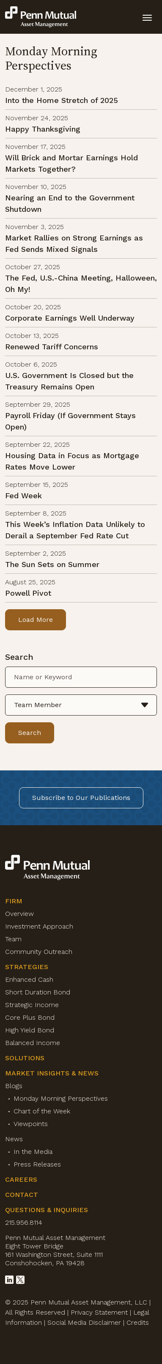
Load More (35, 620)
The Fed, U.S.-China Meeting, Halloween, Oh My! (81, 283)
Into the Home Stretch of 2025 (61, 100)
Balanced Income (32, 1043)
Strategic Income (32, 1005)
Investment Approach (39, 926)
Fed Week (23, 495)
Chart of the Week (42, 1111)
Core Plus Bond (30, 1017)
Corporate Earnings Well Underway (70, 317)
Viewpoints (31, 1124)
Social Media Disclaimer (84, 1322)
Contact (21, 1195)
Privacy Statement (99, 1312)
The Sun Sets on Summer (52, 564)
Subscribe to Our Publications (81, 798)
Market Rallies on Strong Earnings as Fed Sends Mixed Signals (74, 243)
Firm (13, 901)
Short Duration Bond (37, 992)
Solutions (24, 1058)
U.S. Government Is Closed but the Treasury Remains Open (69, 381)
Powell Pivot (28, 593)
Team (13, 939)
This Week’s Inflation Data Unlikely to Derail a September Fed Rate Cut (75, 530)
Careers (21, 1179)
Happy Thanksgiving (42, 128)
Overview (19, 914)
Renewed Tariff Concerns (51, 346)
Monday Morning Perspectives (61, 1098)
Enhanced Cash (29, 979)
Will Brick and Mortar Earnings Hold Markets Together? (71, 163)
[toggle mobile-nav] (147, 16)
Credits (137, 1322)
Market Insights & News (52, 1073)
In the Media (33, 1152)
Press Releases (37, 1164)
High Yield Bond (29, 1030)
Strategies (26, 967)
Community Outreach (38, 952)
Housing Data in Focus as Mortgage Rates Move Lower (72, 461)
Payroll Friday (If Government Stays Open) (70, 421)
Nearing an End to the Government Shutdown (70, 203)
